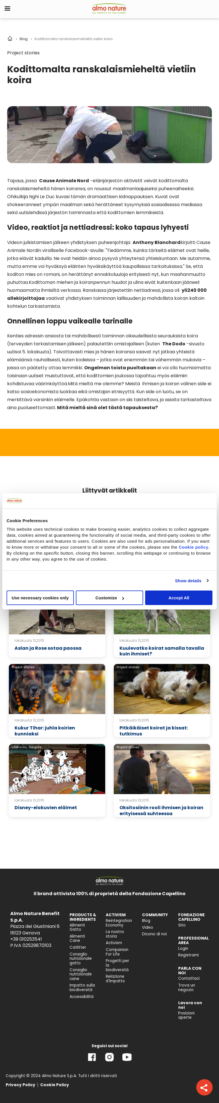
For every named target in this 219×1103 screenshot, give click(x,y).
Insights (35, 747)
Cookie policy (193, 547)
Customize (110, 597)
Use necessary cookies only (40, 597)
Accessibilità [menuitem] (82, 996)
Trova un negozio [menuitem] (186, 988)
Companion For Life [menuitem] (117, 952)
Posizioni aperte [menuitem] (186, 1015)
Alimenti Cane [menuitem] (77, 939)
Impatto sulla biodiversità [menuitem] (82, 988)
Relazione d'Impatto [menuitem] (115, 979)
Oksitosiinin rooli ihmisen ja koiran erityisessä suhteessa (161, 810)
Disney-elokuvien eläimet (46, 807)
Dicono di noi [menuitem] (154, 934)
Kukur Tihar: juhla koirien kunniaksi (45, 731)
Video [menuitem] (147, 927)
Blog (24, 38)
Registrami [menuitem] (188, 955)
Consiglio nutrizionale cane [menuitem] (81, 974)
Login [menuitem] (183, 948)
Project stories (23, 53)
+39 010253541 (26, 939)
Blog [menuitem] (146, 920)
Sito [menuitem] (182, 925)
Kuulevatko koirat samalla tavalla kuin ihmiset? (161, 651)
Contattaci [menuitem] (189, 978)
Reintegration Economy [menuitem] (119, 923)
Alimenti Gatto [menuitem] (77, 927)
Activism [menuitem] (114, 943)
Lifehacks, (20, 747)
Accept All (179, 597)
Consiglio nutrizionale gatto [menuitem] (81, 959)
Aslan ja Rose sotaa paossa (48, 648)
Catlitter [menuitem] (78, 947)
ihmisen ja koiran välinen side (174, 383)
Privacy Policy (20, 1085)
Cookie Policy (54, 1085)
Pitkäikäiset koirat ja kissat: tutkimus (153, 731)
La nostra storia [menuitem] (115, 934)
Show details (188, 580)
